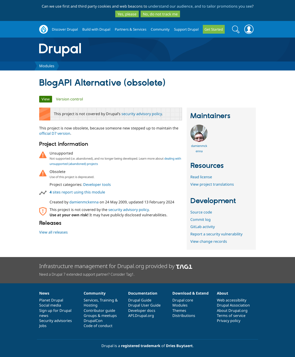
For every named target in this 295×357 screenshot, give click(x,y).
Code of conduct (98, 325)
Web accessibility (231, 300)
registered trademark (140, 345)
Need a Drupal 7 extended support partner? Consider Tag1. (87, 274)
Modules (46, 65)
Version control (69, 99)
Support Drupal (186, 29)
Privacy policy (228, 320)
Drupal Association (233, 305)
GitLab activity (202, 226)
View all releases (53, 232)
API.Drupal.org (141, 315)
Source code (201, 212)
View (46, 99)
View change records (208, 241)
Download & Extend (190, 293)
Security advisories (55, 320)
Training (107, 300)
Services (91, 300)
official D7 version (54, 133)
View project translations (212, 184)
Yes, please (127, 14)
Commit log (200, 219)
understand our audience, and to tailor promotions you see (200, 6)
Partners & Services (130, 29)
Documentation (142, 293)
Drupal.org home (43, 29)
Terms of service (231, 315)
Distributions (183, 315)
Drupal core (182, 300)
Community (160, 29)
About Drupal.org (232, 310)
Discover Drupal (65, 29)
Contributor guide (99, 310)
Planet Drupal (51, 300)
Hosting (90, 305)
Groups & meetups (100, 315)
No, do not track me (160, 14)
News (44, 293)
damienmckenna (84, 202)
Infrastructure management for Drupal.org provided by (115, 266)
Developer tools (97, 184)
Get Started (213, 29)
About (222, 293)
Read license (201, 176)
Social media (50, 305)
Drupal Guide (139, 300)
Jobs (43, 325)
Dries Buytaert (179, 345)
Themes (179, 310)
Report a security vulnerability (216, 234)
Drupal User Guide (144, 305)
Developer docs (141, 310)
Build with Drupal (96, 29)
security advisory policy (141, 113)
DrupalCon (93, 320)
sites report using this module (77, 192)
